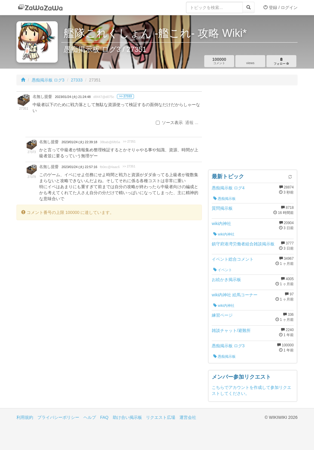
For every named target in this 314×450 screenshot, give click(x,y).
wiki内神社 (221, 223)
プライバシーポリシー (58, 417)
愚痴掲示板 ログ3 (48, 80)
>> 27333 (125, 96)
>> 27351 (129, 141)
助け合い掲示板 (127, 417)
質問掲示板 (222, 208)
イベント (222, 270)
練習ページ (222, 315)
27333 (77, 80)
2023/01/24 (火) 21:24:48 (73, 97)
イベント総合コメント (233, 259)
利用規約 (24, 417)
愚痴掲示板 (224, 199)
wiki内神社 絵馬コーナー (234, 294)
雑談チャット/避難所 (231, 330)
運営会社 (187, 417)
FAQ (104, 417)
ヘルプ (89, 417)
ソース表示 (169, 122)
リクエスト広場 (160, 417)
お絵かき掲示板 (226, 279)
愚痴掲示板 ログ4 (228, 187)
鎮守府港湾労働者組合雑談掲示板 (243, 243)
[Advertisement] (253, 128)
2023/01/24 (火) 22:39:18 (79, 142)
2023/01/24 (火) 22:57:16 (79, 167)
